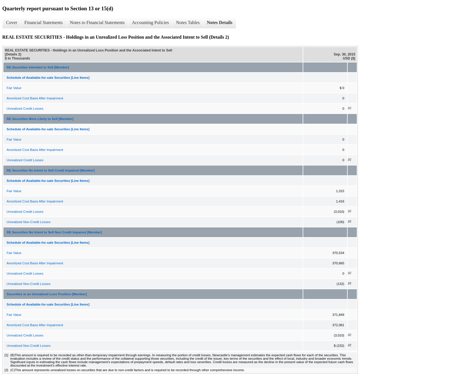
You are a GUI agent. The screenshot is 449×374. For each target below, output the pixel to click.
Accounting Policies (150, 22)
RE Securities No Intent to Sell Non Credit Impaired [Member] (54, 232)
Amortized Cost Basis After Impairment (35, 98)
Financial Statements (43, 22)
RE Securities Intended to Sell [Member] (38, 67)
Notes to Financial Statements (97, 22)
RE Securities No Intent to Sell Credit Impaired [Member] (50, 170)
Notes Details (219, 22)
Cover (11, 22)
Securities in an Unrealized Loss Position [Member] (47, 294)
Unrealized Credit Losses (25, 108)
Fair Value (14, 88)
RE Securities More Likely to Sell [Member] (40, 119)
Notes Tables (188, 22)
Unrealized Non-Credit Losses (28, 222)
